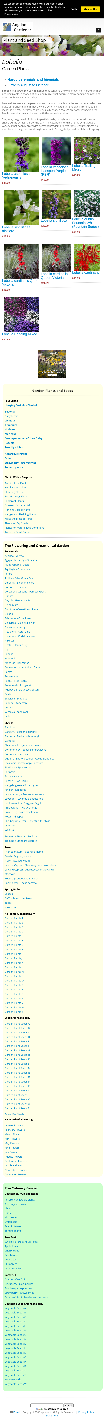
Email (16, 1412)
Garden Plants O (14, 980)
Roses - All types (14, 816)
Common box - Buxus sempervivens (25, 749)
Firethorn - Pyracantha (18, 767)
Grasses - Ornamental (17, 505)
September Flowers (16, 1161)
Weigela (9, 830)
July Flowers (11, 1152)
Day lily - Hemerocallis (17, 600)
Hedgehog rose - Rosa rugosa (22, 785)
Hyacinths (10, 907)
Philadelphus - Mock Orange (21, 807)
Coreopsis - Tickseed (16, 587)
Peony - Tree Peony (16, 680)
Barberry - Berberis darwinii (21, 731)
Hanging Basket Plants (17, 509)
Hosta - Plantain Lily (16, 645)
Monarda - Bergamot (17, 663)
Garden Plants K (14, 962)
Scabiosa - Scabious (16, 698)
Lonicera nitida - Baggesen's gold (24, 803)
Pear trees (11, 1259)
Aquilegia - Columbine (17, 569)
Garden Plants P (14, 985)
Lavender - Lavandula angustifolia (24, 798)
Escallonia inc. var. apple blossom (24, 763)
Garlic (8, 1213)
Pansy (8, 671)
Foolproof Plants (14, 501)
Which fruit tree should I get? (21, 1241)
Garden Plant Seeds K (17, 1059)
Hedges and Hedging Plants (21, 514)
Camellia (10, 740)
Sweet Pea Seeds (14, 1114)
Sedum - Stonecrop (16, 703)
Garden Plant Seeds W (17, 1104)
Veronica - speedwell (17, 712)
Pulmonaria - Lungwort (18, 685)
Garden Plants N (14, 976)
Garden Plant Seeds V (17, 1099)
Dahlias (9, 596)
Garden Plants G (14, 945)
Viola (7, 716)
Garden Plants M (14, 971)
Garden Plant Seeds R (17, 1086)
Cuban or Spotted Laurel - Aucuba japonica (29, 758)
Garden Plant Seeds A (17, 1023)
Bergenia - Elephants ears (19, 582)
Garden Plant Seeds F (17, 1045)
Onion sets (11, 1221)
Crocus (9, 893)
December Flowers (15, 1174)
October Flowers (14, 1165)
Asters (8, 573)
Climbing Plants (14, 492)
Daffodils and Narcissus (18, 898)
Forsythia (10, 772)
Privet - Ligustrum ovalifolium (22, 812)
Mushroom (11, 1217)
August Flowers (13, 1156)
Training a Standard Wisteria (21, 840)
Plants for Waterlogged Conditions (24, 527)
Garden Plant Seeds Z (17, 1108)
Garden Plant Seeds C (17, 1032)
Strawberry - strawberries (19, 1292)
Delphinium (11, 605)
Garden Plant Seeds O (17, 1077)
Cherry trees (12, 1250)
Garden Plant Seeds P (17, 1081)
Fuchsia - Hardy (14, 776)
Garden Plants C (14, 927)
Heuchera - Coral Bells (17, 631)
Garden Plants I (13, 953)
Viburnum (10, 825)
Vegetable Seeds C (15, 1317)
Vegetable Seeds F (15, 1330)
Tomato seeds (13, 1379)
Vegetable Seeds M (16, 1352)
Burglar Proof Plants (16, 487)
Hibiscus (9, 640)
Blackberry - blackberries (19, 1284)
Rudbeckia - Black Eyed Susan (22, 689)
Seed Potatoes (13, 1226)
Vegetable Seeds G (15, 1334)
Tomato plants (13, 1230)
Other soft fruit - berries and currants (26, 1297)
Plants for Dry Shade (16, 523)
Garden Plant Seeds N (17, 1072)
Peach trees (11, 1255)
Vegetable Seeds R (15, 1366)
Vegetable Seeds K (15, 1343)
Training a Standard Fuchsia (21, 836)
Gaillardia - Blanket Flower (20, 622)
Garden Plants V (14, 1002)
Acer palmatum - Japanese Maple (24, 851)
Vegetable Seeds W (16, 1384)
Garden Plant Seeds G (17, 1050)
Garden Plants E (14, 936)
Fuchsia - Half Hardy (16, 781)
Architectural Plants (16, 483)
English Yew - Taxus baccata (21, 883)
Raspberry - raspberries (18, 1288)
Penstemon (11, 676)
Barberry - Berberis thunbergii (22, 736)
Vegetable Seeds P (15, 1361)
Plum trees (11, 1264)
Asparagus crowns (15, 1204)
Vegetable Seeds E (15, 1326)
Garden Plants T (14, 998)
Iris (6, 649)
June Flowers (12, 1147)
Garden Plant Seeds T (17, 1095)
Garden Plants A (14, 918)
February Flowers (15, 1129)
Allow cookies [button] (90, 9)
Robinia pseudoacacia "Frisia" (22, 878)
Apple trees (11, 1246)
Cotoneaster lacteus (16, 754)
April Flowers (12, 1138)
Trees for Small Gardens (19, 532)
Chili (7, 1208)
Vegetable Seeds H (15, 1339)
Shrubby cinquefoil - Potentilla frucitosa (27, 821)
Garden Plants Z (14, 1011)
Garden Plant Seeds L (17, 1063)
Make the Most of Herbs (19, 518)
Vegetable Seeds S (15, 1370)
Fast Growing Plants (16, 496)
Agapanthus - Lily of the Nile (21, 560)
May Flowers (12, 1143)
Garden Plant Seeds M (17, 1068)
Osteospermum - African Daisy (22, 667)
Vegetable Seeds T (15, 1375)
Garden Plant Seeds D (17, 1037)
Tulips (8, 902)
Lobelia (9, 654)
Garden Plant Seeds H (17, 1054)
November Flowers (16, 1170)
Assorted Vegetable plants (20, 1199)
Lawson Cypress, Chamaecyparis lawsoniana (30, 865)
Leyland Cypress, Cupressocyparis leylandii (29, 869)
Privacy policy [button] (11, 14)
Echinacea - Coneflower (18, 618)
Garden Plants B (14, 922)
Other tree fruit (13, 1268)
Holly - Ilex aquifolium (17, 860)
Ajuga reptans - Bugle (17, 564)
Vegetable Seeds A (15, 1308)
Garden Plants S (14, 994)
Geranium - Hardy (15, 627)
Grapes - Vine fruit (15, 1279)
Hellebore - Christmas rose (20, 636)
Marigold (10, 658)
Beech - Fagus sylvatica (18, 856)
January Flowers (14, 1125)
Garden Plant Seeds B (17, 1028)
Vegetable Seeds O (15, 1357)
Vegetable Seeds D (15, 1321)
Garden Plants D (14, 931)
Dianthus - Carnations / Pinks (21, 609)
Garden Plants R (14, 989)
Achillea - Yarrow (14, 556)
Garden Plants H (14, 949)
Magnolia (10, 874)
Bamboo (10, 727)
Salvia (8, 694)
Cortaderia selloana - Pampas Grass (25, 591)
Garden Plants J (13, 958)
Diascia (9, 613)
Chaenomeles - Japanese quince (23, 745)
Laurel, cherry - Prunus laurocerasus (26, 794)
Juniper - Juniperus (15, 789)
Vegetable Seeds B (15, 1312)
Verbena (9, 707)
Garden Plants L (14, 967)
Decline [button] (74, 9)
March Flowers (13, 1134)
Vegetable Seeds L (15, 1348)
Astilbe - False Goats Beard (20, 578)
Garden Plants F (14, 940)
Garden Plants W (14, 1007)
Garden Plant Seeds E (17, 1041)
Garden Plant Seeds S (17, 1090)
